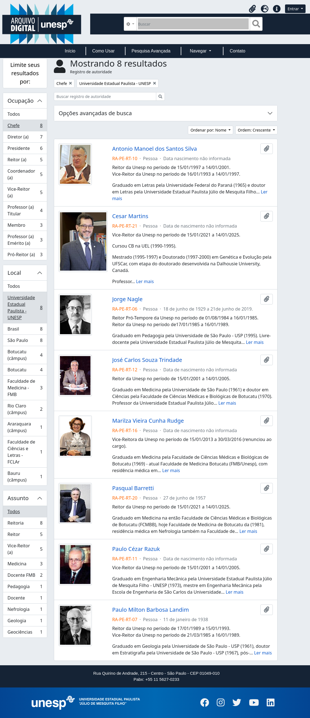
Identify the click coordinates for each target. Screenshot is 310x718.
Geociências (24, 633)
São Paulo (24, 341)
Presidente (24, 149)
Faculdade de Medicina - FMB (24, 387)
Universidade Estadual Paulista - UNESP (24, 307)
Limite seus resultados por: (25, 73)
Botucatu (24, 371)
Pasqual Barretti (133, 488)
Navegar (199, 51)
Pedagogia (24, 587)
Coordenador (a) (24, 174)
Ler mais (145, 281)
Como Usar (103, 51)
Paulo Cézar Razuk (136, 549)
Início (70, 51)
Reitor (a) (24, 160)
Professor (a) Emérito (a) (24, 239)
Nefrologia (24, 610)
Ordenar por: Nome (208, 130)
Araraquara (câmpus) (24, 427)
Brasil (24, 330)
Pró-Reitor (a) (24, 255)
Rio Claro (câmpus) (24, 409)
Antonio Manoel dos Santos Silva (154, 148)
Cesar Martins (130, 216)
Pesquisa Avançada (151, 51)
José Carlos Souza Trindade (147, 360)
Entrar (294, 8)
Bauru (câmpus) (24, 476)
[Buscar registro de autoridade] (105, 96)
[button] (252, 9)
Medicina (24, 565)
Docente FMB (24, 576)
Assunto (18, 498)
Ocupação (20, 100)
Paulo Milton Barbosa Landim (150, 609)
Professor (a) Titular (24, 210)
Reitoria (24, 524)
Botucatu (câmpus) (24, 355)
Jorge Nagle (127, 299)
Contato (237, 51)
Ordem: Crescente (255, 130)
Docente (24, 599)
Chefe (24, 126)
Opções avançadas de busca (95, 113)
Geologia (24, 621)
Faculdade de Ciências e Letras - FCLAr (24, 452)
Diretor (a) (24, 138)
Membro (24, 226)
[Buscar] (193, 24)
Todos (13, 114)
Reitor (24, 535)
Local (14, 272)
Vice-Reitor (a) (24, 192)
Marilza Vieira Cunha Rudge (148, 420)
